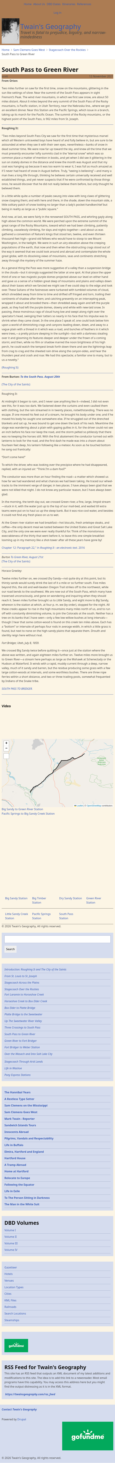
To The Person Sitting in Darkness (27, 1198)
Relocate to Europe (17, 1178)
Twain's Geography (50, 26)
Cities (7, 1294)
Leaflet (78, 806)
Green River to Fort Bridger (20, 1041)
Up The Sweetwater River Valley (23, 1021)
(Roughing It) (10, 367)
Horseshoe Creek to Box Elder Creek (25, 1001)
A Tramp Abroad (15, 1165)
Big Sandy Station (16, 898)
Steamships (11, 1320)
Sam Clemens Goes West (29, 50)
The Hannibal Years (17, 1092)
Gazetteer (10, 1267)
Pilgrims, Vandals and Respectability (28, 1138)
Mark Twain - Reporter (19, 1119)
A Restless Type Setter (19, 1099)
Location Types (14, 1287)
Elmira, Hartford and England (24, 1152)
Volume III (11, 1243)
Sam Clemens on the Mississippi (26, 1105)
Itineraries (68, 4)
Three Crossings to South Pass (22, 1027)
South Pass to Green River (19, 1034)
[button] (6, 743)
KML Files (10, 1300)
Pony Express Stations (17, 1075)
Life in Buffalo (13, 1145)
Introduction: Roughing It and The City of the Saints (35, 969)
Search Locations (15, 1313)
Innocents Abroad (16, 1132)
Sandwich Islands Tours (20, 1125)
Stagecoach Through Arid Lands (23, 1061)
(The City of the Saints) (16, 384)
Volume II (10, 1237)
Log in (57, 13)
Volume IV (10, 1250)
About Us (39, 4)
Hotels (8, 1274)
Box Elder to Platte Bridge (19, 1008)
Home (28, 4)
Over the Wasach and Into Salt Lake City (28, 1054)
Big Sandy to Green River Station (22, 809)
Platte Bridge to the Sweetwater (23, 1014)
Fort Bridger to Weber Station (22, 1047)
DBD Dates (53, 4)
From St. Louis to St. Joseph (20, 976)
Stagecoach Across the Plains (21, 982)
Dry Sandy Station (70, 898)
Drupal (21, 1419)
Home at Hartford (16, 1171)
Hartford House (14, 1158)
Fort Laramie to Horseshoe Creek (24, 994)
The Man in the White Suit (21, 1204)
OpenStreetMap (94, 806)
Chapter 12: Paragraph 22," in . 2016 (43, 548)
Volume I (10, 1230)
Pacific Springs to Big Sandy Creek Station (28, 813)
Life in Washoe (13, 1068)
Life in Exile (12, 1191)
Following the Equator (19, 1185)
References (84, 4)
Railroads (10, 1307)
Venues (9, 1280)
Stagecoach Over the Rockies (67, 50)
